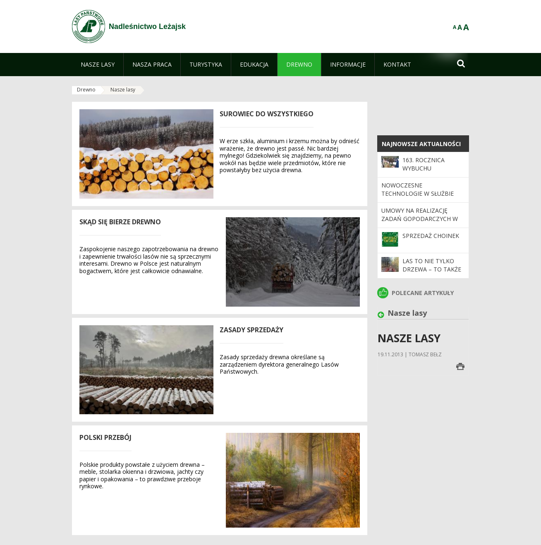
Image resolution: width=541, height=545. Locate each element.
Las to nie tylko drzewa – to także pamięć (431, 269)
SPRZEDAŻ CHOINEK (430, 236)
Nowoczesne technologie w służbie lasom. (417, 193)
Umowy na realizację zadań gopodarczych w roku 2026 (419, 218)
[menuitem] (97, 64)
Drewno (86, 89)
